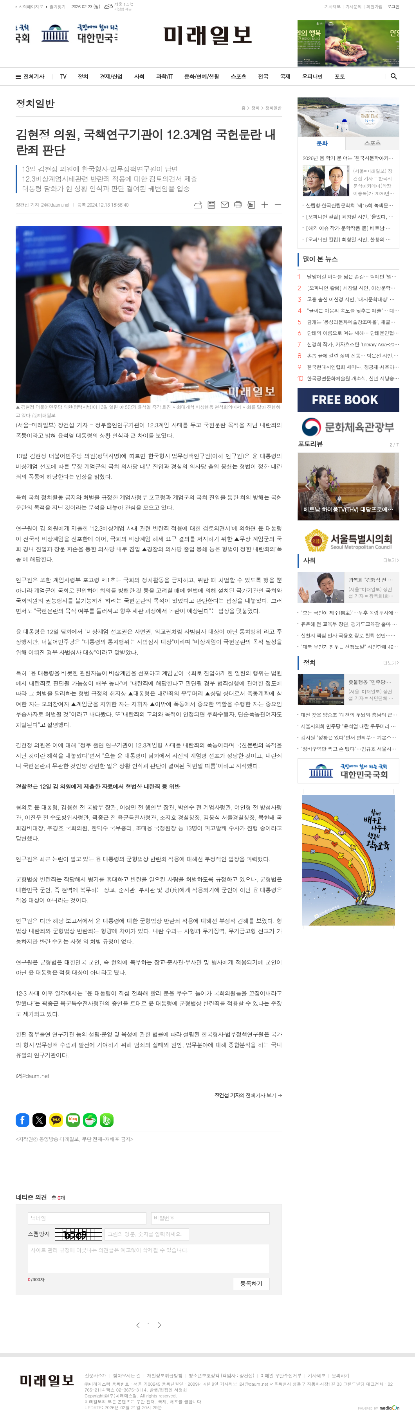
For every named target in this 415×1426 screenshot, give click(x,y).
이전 (138, 1325)
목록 (211, 205)
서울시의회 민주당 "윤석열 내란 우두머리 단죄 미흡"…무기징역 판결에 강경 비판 (350, 726)
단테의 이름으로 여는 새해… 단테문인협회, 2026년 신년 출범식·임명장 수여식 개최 (353, 333)
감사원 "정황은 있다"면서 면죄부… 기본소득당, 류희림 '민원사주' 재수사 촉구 (350, 737)
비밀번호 (164, 1218)
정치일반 (273, 108)
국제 (285, 76)
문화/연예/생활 (201, 76)
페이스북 (22, 1120)
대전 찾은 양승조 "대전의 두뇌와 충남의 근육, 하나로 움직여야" (350, 714)
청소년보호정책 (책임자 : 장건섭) (221, 1376)
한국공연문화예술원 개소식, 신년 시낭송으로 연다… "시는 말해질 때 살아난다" (353, 378)
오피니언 (312, 76)
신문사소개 (95, 1376)
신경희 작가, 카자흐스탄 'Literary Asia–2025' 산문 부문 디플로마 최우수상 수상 (353, 344)
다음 (159, 1325)
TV (63, 76)
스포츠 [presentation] (372, 143)
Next (389, 485)
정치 (83, 76)
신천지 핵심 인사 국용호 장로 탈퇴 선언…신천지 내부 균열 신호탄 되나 (350, 635)
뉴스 (320, 259)
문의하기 (340, 1376)
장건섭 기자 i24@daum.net (42, 204)
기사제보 (333, 6)
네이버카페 (90, 1120)
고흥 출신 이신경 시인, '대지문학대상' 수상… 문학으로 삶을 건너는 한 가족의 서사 (353, 299)
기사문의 (353, 6)
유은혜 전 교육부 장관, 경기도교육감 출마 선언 (350, 624)
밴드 (107, 1120)
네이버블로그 (73, 1120)
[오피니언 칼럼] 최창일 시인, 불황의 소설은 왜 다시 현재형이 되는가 (350, 239)
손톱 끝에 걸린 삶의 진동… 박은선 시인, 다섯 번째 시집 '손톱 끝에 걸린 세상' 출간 (353, 356)
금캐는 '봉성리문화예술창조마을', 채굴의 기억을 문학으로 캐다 (353, 322)
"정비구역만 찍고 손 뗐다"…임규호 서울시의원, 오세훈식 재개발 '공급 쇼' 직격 (350, 749)
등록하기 (251, 1283)
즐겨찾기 (57, 6)
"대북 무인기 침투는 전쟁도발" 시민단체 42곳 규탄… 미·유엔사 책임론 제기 (350, 646)
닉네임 (38, 1218)
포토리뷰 (310, 443)
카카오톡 (56, 1120)
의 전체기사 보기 (245, 1095)
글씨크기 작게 (278, 205)
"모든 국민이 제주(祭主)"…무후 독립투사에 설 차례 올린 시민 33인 (350, 612)
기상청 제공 (123, 9)
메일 (225, 205)
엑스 (39, 1120)
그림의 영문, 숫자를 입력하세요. (144, 1234)
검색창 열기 (392, 76)
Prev (307, 485)
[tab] (322, 143)
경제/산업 (111, 76)
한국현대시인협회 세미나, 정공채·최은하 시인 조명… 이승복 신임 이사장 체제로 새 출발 (353, 367)
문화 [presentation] (321, 143)
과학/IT (164, 76)
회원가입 (374, 6)
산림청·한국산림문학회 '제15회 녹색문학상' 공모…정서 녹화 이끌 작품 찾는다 (350, 205)
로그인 (393, 6)
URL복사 (198, 205)
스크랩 (251, 205)
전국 (263, 76)
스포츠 (238, 76)
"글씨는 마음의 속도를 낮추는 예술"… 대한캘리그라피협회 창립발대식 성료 (353, 311)
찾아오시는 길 (127, 1376)
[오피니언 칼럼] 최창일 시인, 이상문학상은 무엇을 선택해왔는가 (353, 288)
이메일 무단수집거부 (280, 1376)
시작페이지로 (31, 6)
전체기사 (33, 76)
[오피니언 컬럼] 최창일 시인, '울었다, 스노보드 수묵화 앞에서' (350, 216)
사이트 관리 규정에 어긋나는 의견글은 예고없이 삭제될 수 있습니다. (110, 1250)
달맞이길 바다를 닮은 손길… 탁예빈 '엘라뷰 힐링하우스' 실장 (353, 277)
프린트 (238, 205)
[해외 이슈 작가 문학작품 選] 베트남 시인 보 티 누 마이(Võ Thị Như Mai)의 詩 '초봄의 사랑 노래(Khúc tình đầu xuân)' (350, 228)
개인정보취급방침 (164, 1376)
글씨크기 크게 (265, 205)
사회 (139, 76)
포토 (339, 76)
